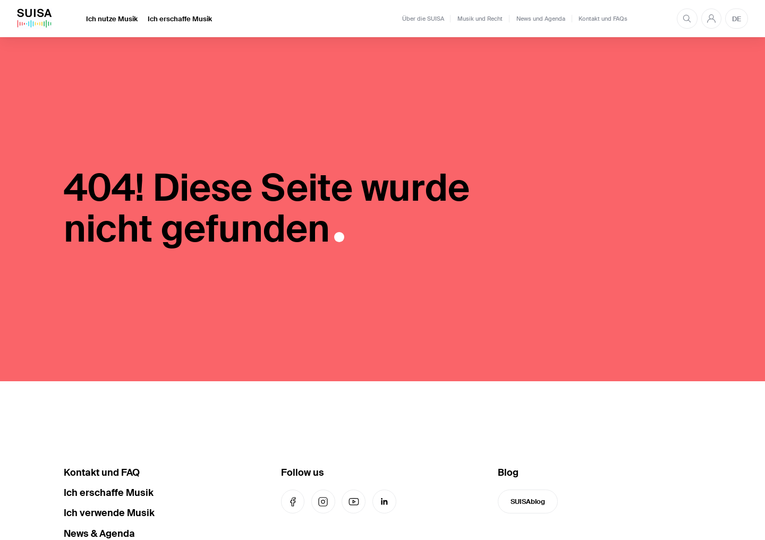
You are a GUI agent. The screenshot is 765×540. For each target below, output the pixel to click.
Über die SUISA (423, 18)
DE (736, 18)
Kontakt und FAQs (603, 18)
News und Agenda (540, 18)
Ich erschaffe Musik (180, 18)
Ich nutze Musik (112, 18)
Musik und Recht (480, 18)
